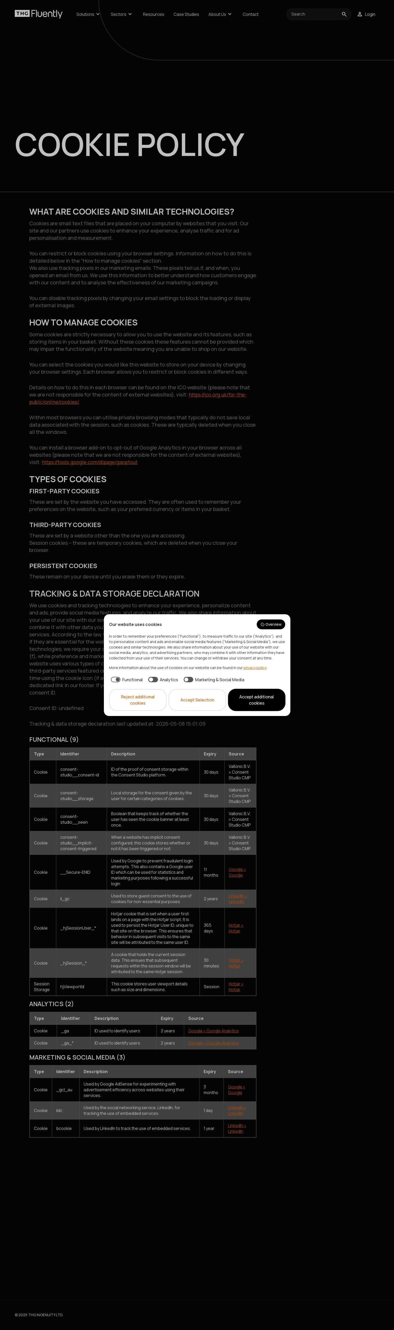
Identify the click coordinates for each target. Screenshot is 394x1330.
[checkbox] (126, 680)
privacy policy (255, 667)
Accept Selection (197, 700)
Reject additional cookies (138, 700)
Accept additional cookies (256, 700)
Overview (271, 624)
